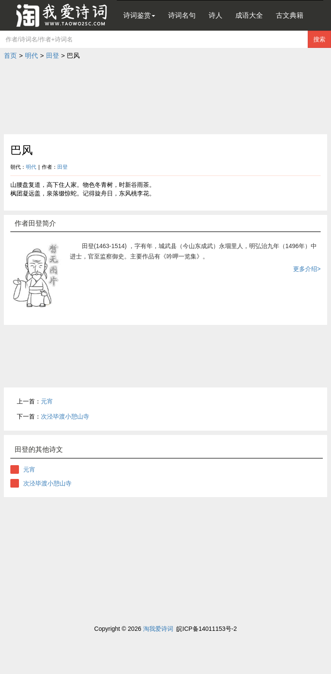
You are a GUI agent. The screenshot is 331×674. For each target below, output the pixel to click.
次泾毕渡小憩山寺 (65, 416)
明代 (31, 55)
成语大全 (249, 15)
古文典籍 (289, 15)
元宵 (47, 401)
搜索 (319, 39)
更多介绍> (307, 268)
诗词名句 (182, 15)
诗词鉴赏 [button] (139, 15)
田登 (52, 55)
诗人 (215, 15)
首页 (10, 55)
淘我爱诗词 (158, 628)
